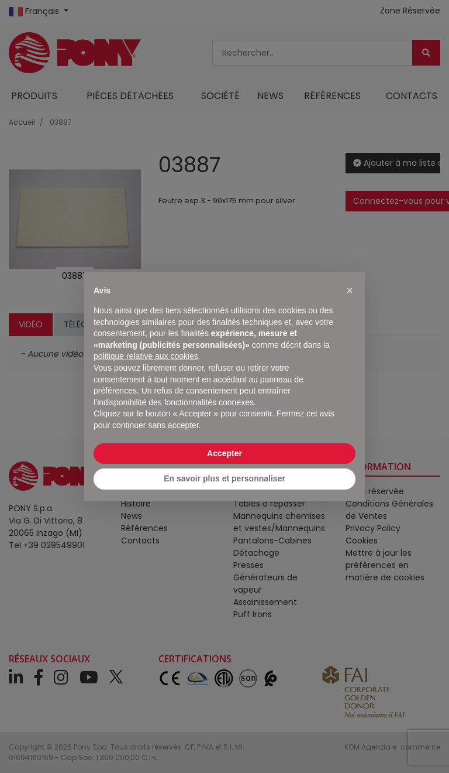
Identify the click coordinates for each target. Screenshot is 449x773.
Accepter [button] (224, 453)
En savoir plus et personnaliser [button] (224, 478)
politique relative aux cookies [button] (146, 356)
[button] (349, 290)
